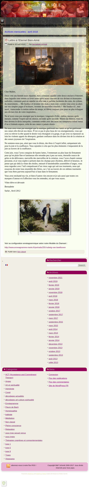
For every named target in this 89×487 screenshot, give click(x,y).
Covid (7, 392)
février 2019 (54, 285)
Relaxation (10, 429)
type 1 (8, 444)
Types (8, 455)
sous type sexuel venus (15, 433)
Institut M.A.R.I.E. (44, 5)
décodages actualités (14, 396)
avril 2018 (53, 296)
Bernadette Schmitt (39, 44)
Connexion (53, 375)
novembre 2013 (55, 348)
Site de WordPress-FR (58, 386)
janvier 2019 (54, 289)
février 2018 (54, 303)
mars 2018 (53, 300)
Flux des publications (58, 378)
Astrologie (9, 389)
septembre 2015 (56, 322)
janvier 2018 (54, 307)
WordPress (31, 473)
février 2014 (54, 337)
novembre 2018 (55, 292)
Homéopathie (11, 411)
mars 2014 (53, 333)
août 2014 (53, 329)
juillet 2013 (53, 362)
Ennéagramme (11, 403)
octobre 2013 (54, 351)
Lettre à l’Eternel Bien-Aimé (24, 40)
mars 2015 (53, 326)
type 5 (8, 448)
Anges (8, 381)
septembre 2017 (56, 314)
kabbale (8, 414)
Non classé (21, 252)
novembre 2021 (55, 278)
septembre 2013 (56, 355)
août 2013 (53, 359)
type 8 (8, 451)
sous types (10, 437)
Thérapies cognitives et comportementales (23, 440)
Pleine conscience (13, 426)
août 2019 (53, 281)
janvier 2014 (54, 340)
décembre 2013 (55, 344)
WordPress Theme (41, 473)
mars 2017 (53, 318)
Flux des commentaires (59, 382)
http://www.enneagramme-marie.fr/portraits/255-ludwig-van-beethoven (35, 247)
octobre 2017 (54, 311)
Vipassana (9, 459)
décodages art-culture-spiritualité (19, 400)
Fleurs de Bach (12, 407)
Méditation (9, 418)
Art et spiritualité (12, 385)
